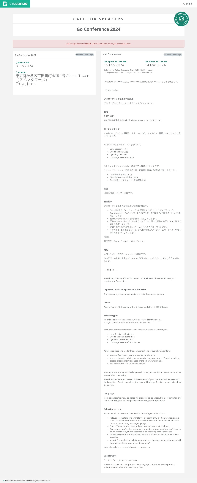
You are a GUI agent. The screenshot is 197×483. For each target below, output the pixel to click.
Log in (187, 3)
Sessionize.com (15, 4)
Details (47, 480)
